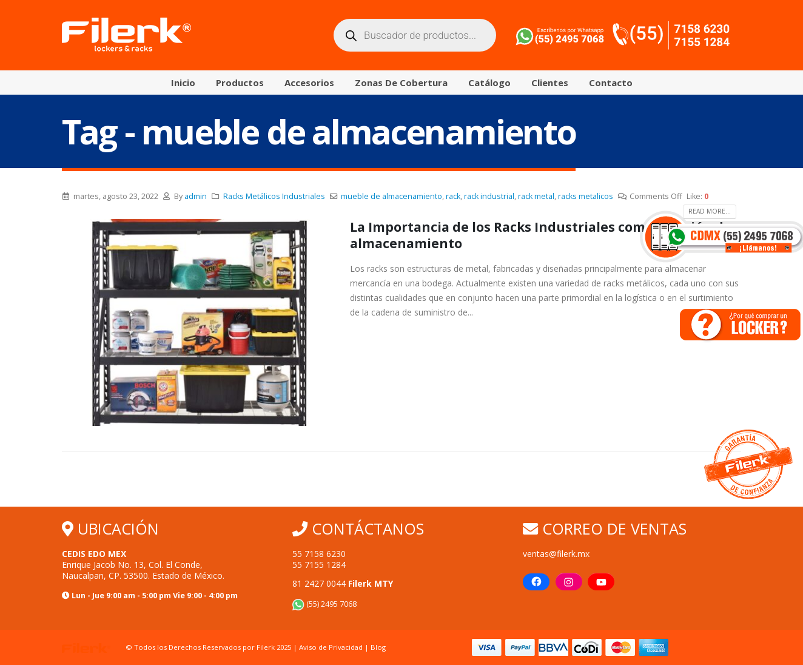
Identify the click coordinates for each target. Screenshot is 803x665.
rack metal (536, 196)
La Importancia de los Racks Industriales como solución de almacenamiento (540, 235)
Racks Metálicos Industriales (274, 196)
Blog (378, 647)
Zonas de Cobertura (401, 82)
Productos (240, 82)
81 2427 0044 (342, 583)
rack (453, 196)
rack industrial (489, 196)
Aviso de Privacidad (331, 647)
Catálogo (489, 82)
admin (195, 196)
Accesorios (309, 82)
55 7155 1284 (319, 564)
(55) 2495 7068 (324, 604)
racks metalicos (585, 196)
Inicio (183, 82)
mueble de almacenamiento (391, 196)
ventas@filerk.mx (556, 553)
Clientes (549, 82)
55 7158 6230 (319, 553)
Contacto (611, 82)
